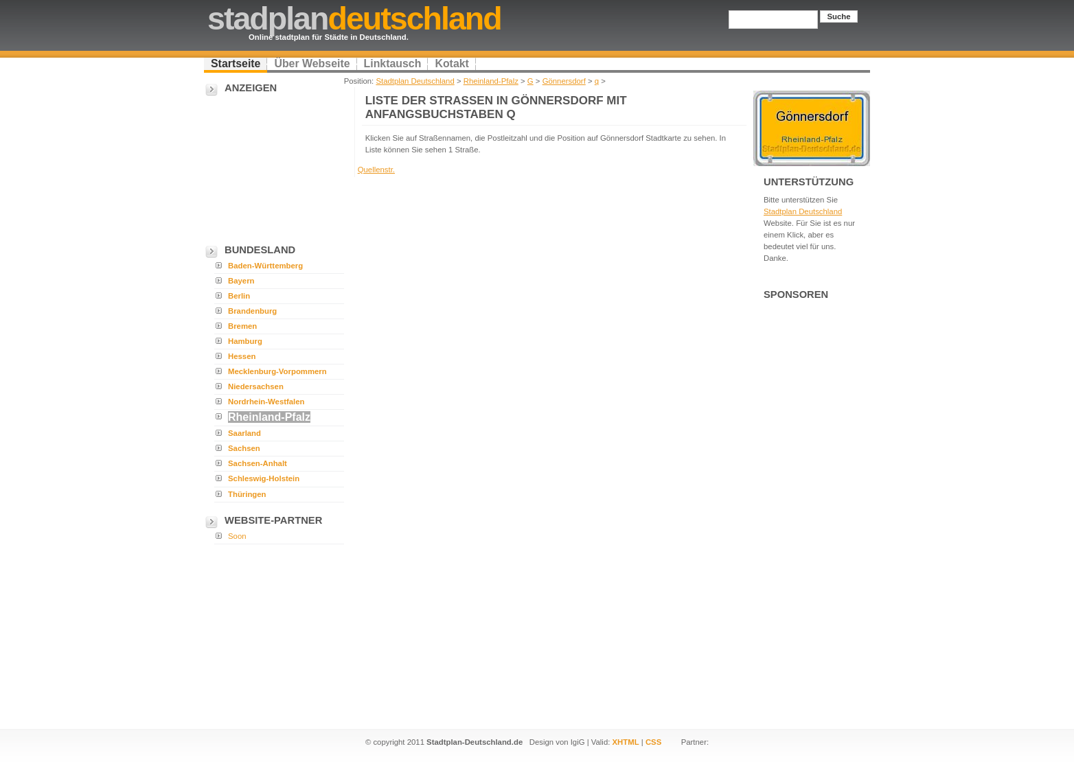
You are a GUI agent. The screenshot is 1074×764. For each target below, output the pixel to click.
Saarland (244, 433)
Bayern (241, 281)
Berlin (239, 296)
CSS (653, 742)
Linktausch (393, 63)
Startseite (235, 63)
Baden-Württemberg (265, 266)
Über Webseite (312, 63)
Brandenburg (252, 311)
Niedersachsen (256, 386)
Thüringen (247, 494)
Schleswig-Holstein (263, 478)
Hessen (241, 356)
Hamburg (245, 341)
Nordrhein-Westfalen (266, 401)
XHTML (626, 742)
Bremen (242, 326)
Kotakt (451, 63)
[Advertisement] (272, 165)
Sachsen (244, 448)
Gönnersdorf (564, 81)
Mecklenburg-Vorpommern (277, 371)
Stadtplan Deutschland (415, 81)
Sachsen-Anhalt (257, 463)
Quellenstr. (376, 169)
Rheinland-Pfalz (491, 81)
